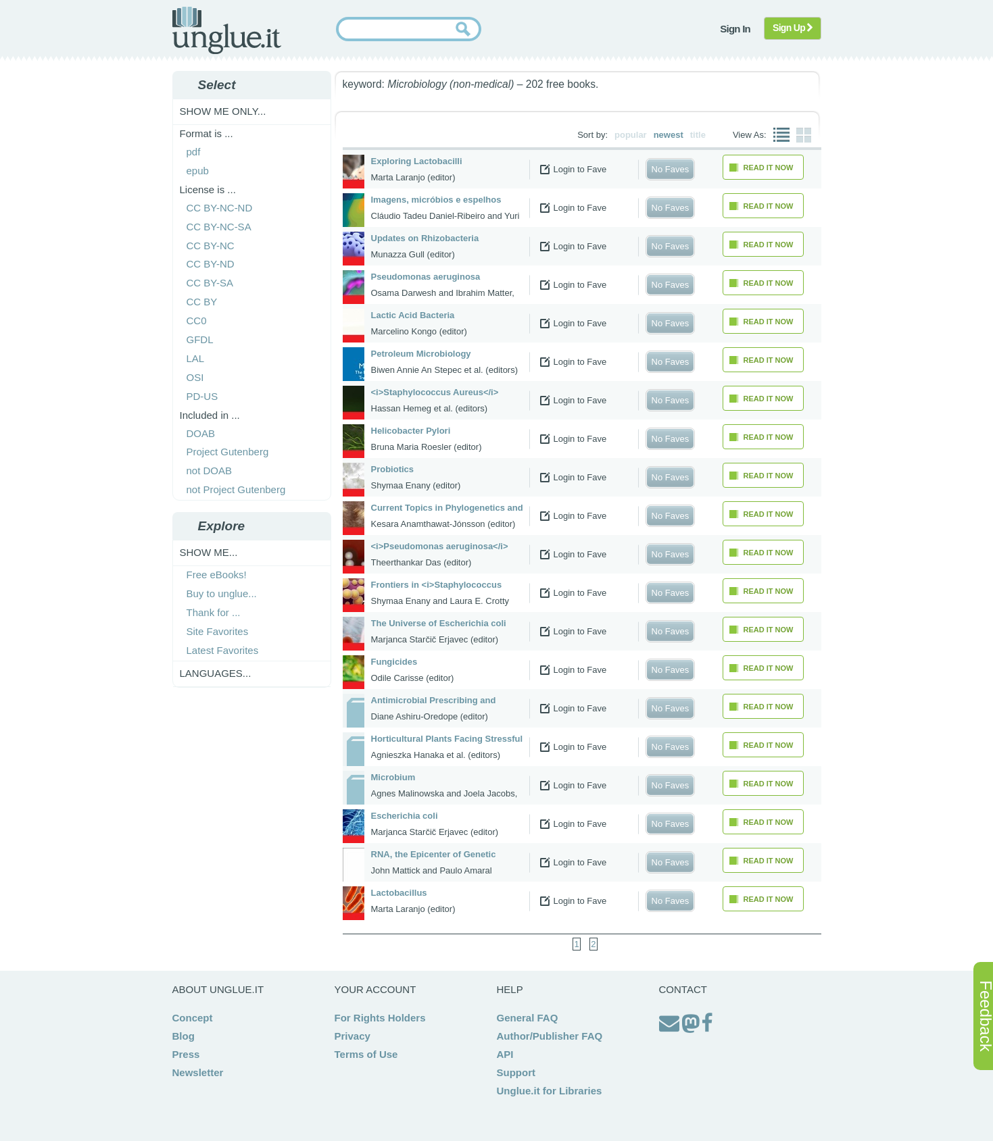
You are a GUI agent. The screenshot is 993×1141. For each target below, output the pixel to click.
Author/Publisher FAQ (550, 1036)
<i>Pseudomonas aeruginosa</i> (439, 546)
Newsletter (198, 1072)
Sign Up (793, 27)
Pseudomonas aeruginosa (426, 277)
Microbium (393, 777)
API (505, 1054)
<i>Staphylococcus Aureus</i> (435, 392)
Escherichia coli (404, 816)
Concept (192, 1017)
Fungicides (394, 662)
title (698, 135)
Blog (183, 1036)
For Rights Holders (380, 1017)
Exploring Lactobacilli (416, 161)
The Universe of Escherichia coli (438, 623)
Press (186, 1054)
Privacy (352, 1036)
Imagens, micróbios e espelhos (436, 200)
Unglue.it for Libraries (549, 1090)
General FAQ (527, 1017)
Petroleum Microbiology (421, 354)
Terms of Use (366, 1054)
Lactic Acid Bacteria (413, 315)
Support (516, 1072)
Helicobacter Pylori (411, 431)
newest (668, 135)
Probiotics (392, 469)
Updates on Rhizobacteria (425, 238)
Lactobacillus (399, 893)
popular (630, 135)
